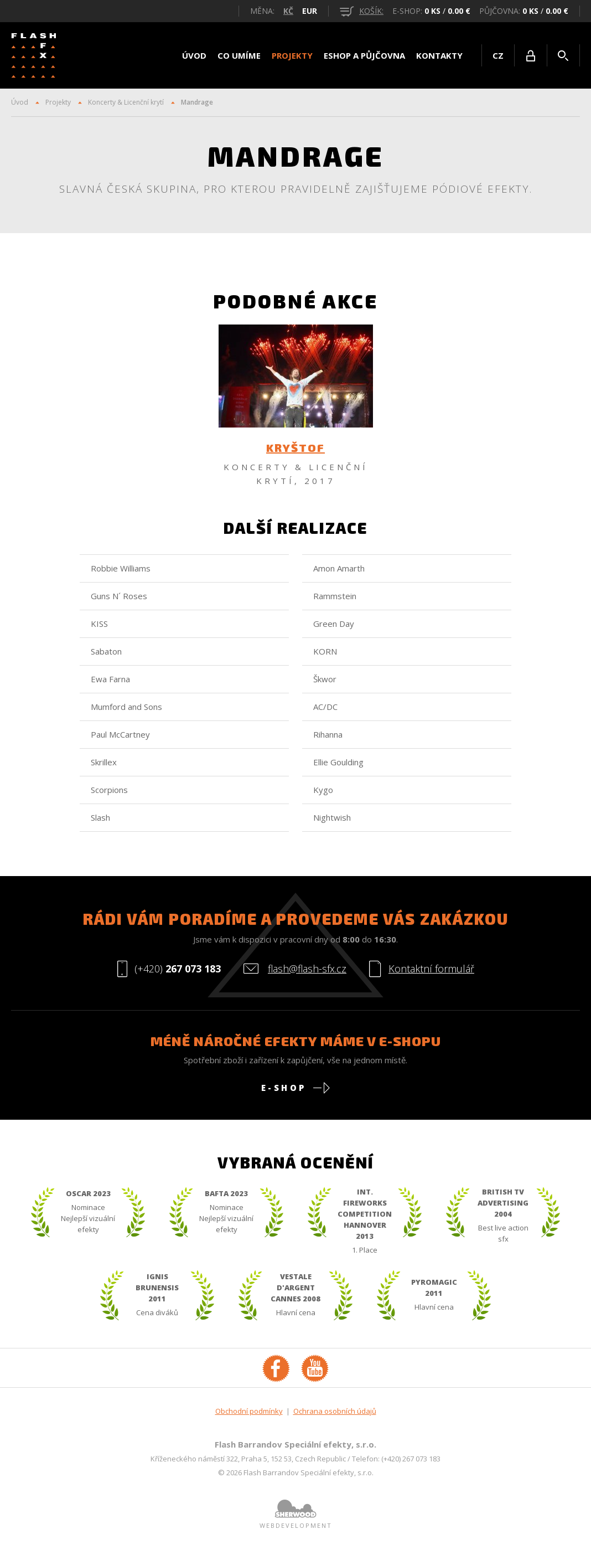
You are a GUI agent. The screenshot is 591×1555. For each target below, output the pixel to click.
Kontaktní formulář (431, 972)
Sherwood (295, 1511)
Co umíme (239, 55)
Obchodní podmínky (249, 1414)
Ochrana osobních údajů (334, 1414)
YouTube (315, 1371)
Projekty (292, 55)
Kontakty (439, 55)
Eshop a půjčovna (364, 55)
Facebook (276, 1371)
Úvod (194, 55)
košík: (361, 11)
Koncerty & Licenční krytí (126, 102)
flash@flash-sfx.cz (307, 972)
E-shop (284, 1090)
